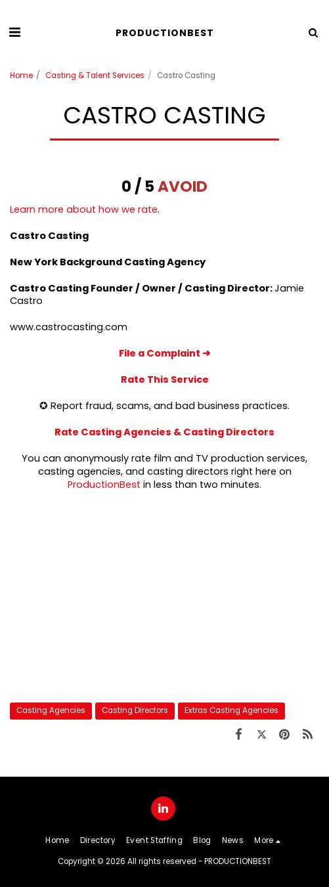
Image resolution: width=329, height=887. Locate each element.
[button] (14, 32)
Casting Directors (135, 710)
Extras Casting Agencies (231, 710)
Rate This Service (165, 379)
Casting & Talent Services (94, 75)
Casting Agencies (50, 710)
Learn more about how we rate (84, 209)
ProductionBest (104, 484)
